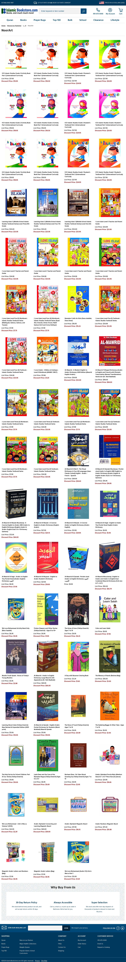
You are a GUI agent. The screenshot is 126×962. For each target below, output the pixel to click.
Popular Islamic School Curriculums (27, 952)
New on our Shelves (26, 940)
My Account (82, 940)
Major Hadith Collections (28, 943)
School (82, 20)
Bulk (70, 20)
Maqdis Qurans (25, 947)
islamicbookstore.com (19, 11)
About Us (61, 940)
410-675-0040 (102, 940)
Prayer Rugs (40, 20)
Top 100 (57, 20)
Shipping (61, 950)
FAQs (60, 943)
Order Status (82, 943)
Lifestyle (115, 20)
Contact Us (62, 947)
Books (23, 20)
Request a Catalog (103, 947)
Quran (10, 20)
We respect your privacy (79, 928)
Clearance (98, 20)
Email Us (100, 943)
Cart (79, 947)
